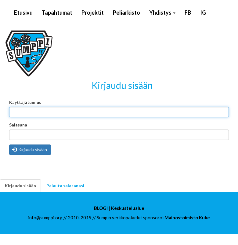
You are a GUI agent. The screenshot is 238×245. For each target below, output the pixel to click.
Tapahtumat (57, 12)
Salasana (18, 124)
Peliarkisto (126, 12)
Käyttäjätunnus (25, 102)
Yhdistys (162, 12)
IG (203, 12)
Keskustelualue (127, 208)
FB (188, 12)
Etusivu (23, 12)
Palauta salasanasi (65, 185)
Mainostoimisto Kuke (187, 217)
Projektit (92, 12)
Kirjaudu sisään (29, 149)
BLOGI (101, 208)
